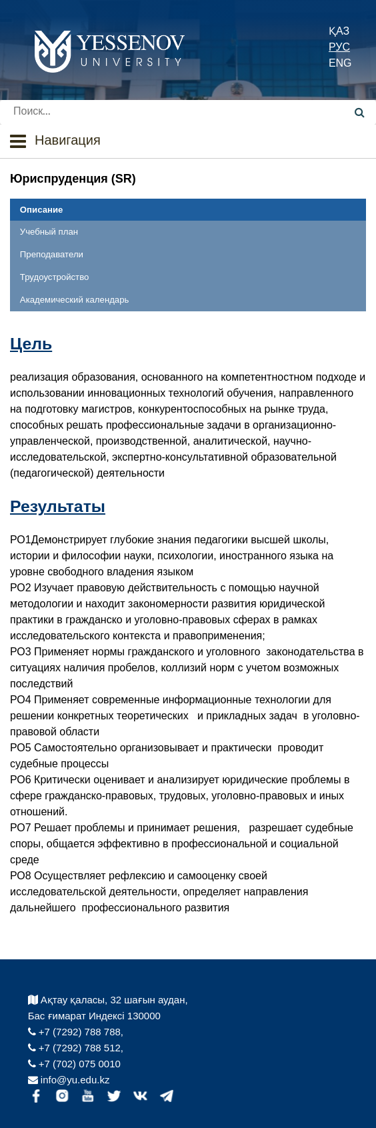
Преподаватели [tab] (51, 254)
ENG (340, 63)
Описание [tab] (41, 210)
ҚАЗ (339, 31)
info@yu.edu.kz (69, 1079)
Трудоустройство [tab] (54, 277)
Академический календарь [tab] (74, 300)
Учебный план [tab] (49, 232)
